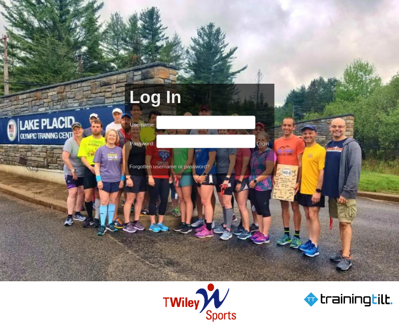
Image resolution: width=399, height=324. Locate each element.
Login (262, 143)
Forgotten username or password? (169, 166)
